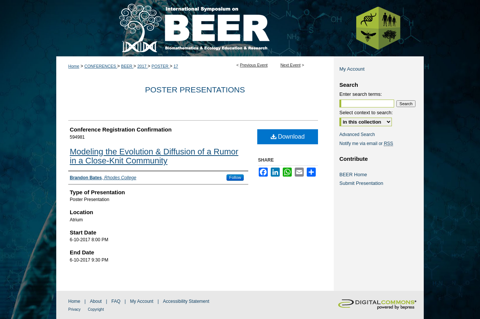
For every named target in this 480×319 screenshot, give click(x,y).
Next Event (290, 65)
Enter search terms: (360, 94)
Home (73, 66)
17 (176, 66)
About (96, 301)
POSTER (161, 66)
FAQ (115, 301)
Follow (235, 177)
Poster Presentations (195, 89)
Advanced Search (357, 134)
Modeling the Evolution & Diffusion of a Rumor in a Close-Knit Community (154, 156)
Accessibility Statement (186, 301)
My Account (351, 69)
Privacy (74, 309)
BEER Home (353, 174)
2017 (142, 66)
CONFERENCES (100, 66)
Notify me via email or (366, 143)
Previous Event (254, 65)
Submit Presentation (361, 183)
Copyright (96, 309)
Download (288, 136)
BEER (127, 66)
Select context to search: (366, 112)
